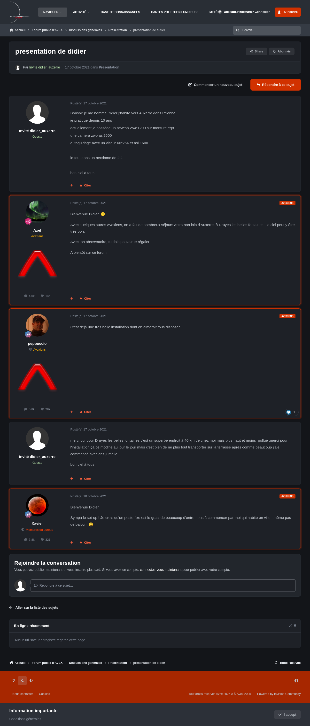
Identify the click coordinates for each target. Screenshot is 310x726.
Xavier (37, 523)
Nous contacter (22, 694)
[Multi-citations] (71, 186)
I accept (287, 715)
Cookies (44, 694)
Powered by (279, 694)
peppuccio (37, 343)
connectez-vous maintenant (160, 570)
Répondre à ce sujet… (53, 585)
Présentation (109, 67)
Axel (37, 230)
